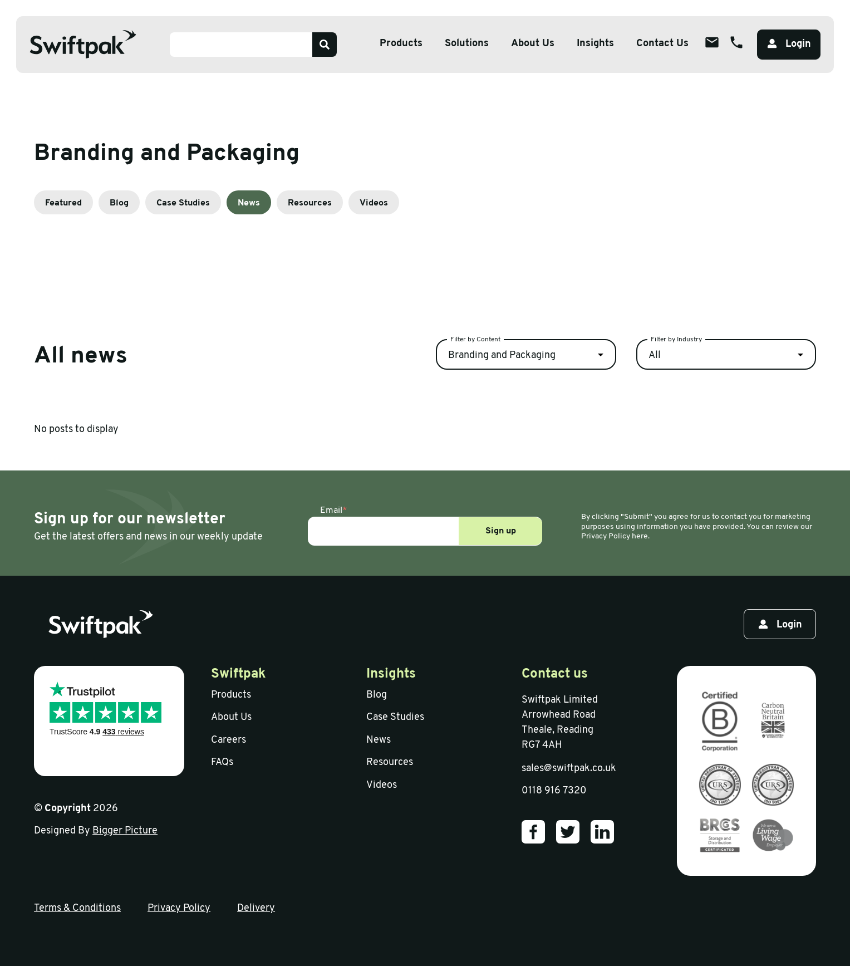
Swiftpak (238, 674)
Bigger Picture (125, 831)
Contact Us (662, 43)
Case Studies (183, 203)
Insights (595, 43)
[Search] (324, 44)
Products (231, 695)
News (249, 203)
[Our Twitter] (567, 832)
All (654, 355)
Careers (228, 740)
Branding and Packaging (502, 355)
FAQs (222, 762)
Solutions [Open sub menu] (467, 43)
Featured (63, 203)
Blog (119, 203)
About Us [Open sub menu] (532, 43)
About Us (231, 717)
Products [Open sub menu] (401, 43)
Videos (374, 203)
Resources (310, 203)
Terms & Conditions (77, 908)
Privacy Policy (179, 908)
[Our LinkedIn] (602, 832)
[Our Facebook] (533, 832)
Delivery (256, 908)
